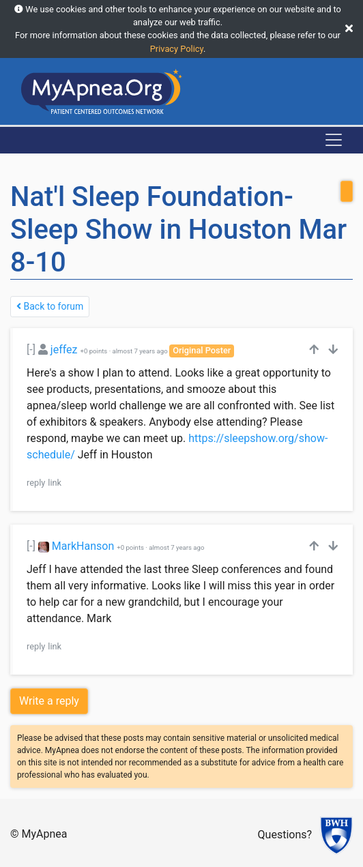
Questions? (285, 834)
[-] (31, 349)
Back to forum (49, 306)
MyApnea (45, 833)
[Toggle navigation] (333, 140)
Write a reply (49, 700)
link (54, 482)
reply (36, 482)
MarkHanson (83, 546)
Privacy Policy (176, 49)
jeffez (64, 349)
